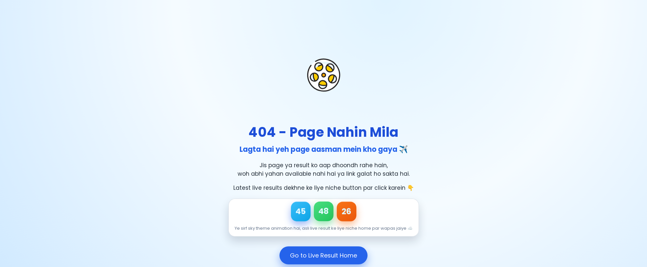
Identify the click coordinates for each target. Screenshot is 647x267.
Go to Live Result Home (323, 255)
